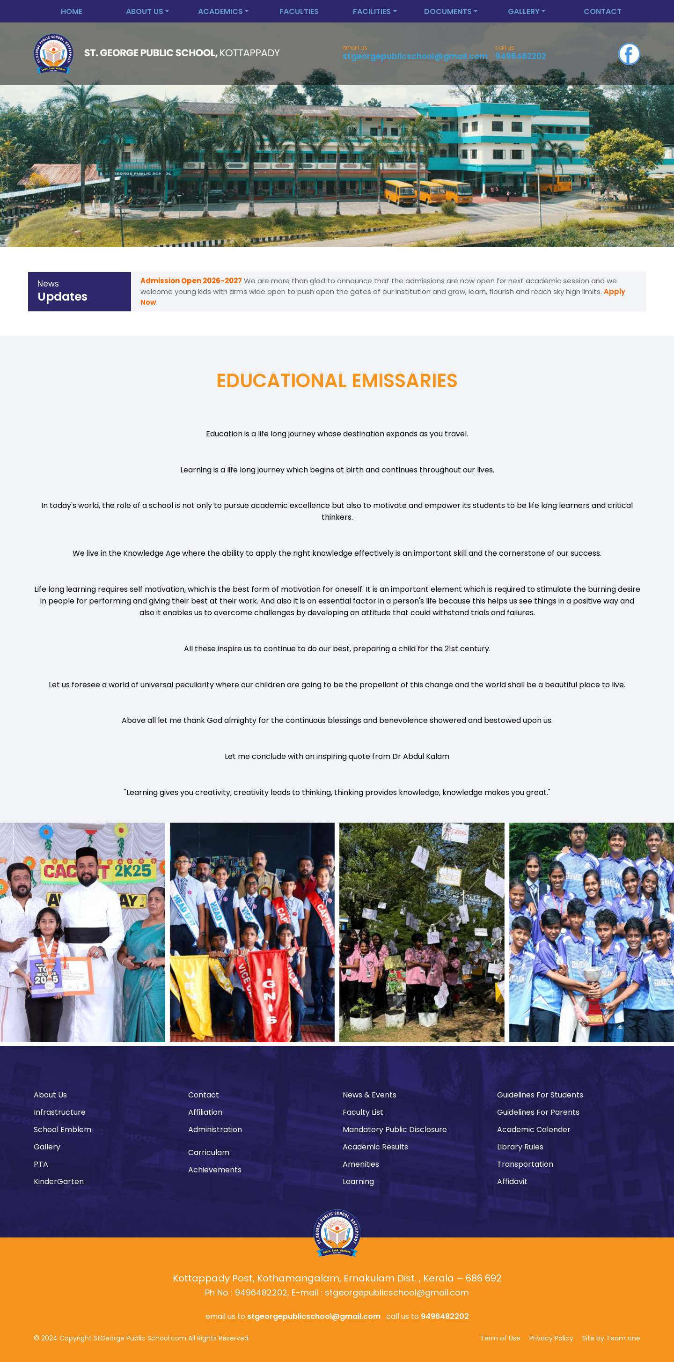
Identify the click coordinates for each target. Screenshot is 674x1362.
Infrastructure (60, 1112)
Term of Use (500, 1338)
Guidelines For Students (540, 1095)
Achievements (215, 1169)
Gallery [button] (524, 11)
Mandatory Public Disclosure (395, 1129)
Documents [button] (448, 11)
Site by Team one (611, 1338)
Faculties (299, 11)
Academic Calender (534, 1129)
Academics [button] (220, 11)
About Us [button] (144, 11)
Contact (603, 11)
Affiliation (205, 1112)
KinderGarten (59, 1181)
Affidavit (512, 1181)
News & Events (369, 1095)
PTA (41, 1164)
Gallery (47, 1146)
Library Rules (520, 1146)
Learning (358, 1181)
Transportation (525, 1164)
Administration (215, 1129)
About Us (50, 1095)
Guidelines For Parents (538, 1112)
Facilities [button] (372, 11)
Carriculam (208, 1152)
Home (71, 11)
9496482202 (520, 56)
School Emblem (62, 1129)
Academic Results (375, 1146)
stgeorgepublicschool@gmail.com (415, 56)
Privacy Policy (551, 1338)
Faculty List (363, 1112)
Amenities (361, 1164)
